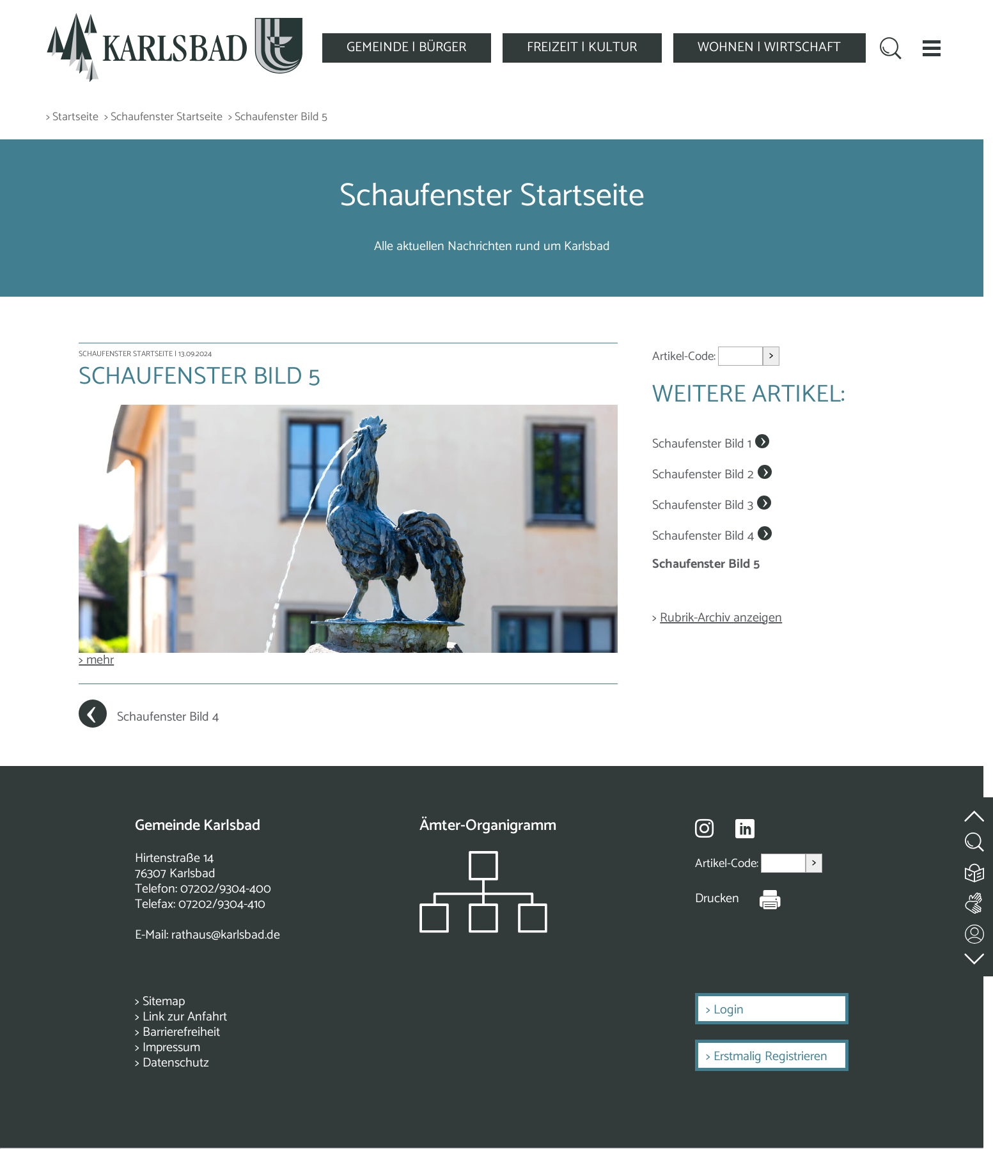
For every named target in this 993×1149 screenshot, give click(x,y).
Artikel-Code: (685, 356)
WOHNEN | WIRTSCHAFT (769, 47)
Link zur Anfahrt (185, 1017)
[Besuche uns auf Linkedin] (745, 829)
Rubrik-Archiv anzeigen (721, 618)
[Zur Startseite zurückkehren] (174, 20)
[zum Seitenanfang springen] (975, 809)
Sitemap (164, 1001)
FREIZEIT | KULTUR (582, 47)
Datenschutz (176, 1063)
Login (729, 1009)
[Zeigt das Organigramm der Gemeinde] (483, 929)
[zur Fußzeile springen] (975, 956)
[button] (931, 48)
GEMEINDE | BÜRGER (406, 47)
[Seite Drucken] (760, 899)
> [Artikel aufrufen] (771, 356)
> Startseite (72, 117)
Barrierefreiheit (181, 1032)
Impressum (171, 1047)
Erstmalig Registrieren (770, 1056)
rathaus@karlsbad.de (225, 935)
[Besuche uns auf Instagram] (704, 828)
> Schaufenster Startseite (163, 117)
